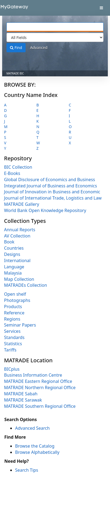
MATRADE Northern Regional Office (39, 387)
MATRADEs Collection (25, 285)
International (17, 260)
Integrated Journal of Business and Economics (50, 186)
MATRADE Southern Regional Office (39, 406)
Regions (12, 319)
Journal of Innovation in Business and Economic (52, 192)
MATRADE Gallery (21, 204)
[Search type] (55, 37)
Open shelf (15, 294)
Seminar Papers (20, 325)
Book (9, 242)
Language (14, 267)
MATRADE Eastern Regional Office (38, 381)
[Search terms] (55, 27)
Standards (14, 337)
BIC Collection (18, 167)
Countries (14, 248)
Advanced (38, 47)
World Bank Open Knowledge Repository (45, 210)
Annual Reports (19, 230)
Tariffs (10, 350)
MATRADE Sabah (20, 394)
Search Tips (26, 470)
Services (12, 331)
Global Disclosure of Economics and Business (49, 180)
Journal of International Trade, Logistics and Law (53, 198)
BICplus (11, 369)
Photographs (17, 300)
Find (16, 47)
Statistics (13, 344)
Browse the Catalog (34, 446)
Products (13, 306)
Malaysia (13, 273)
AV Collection (17, 236)
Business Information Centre (33, 375)
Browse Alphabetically (37, 452)
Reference (14, 313)
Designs (12, 254)
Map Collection (19, 279)
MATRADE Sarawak (23, 400)
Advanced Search (32, 428)
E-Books (12, 173)
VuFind (13, 8)
